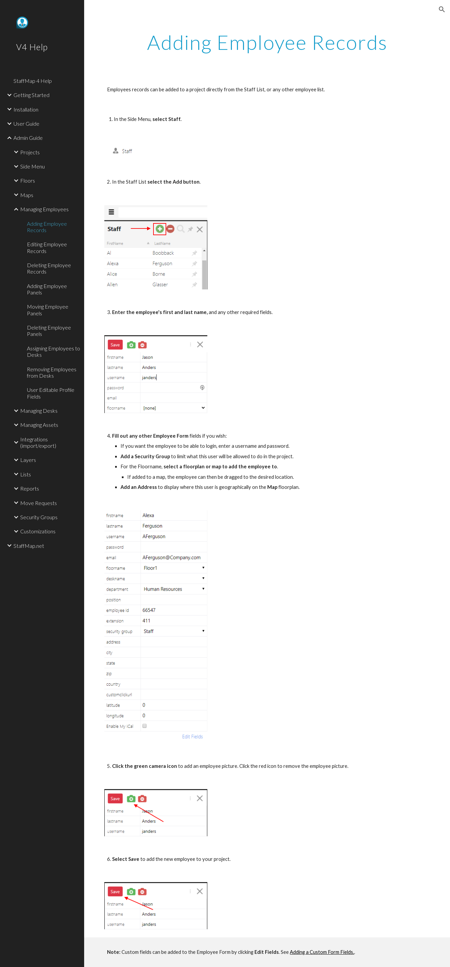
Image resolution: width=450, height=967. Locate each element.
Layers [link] (28, 460)
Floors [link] (27, 180)
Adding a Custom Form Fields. (322, 952)
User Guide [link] (26, 123)
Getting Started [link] (31, 95)
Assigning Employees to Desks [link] (53, 351)
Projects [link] (30, 152)
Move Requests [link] (38, 503)
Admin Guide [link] (28, 137)
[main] (266, 42)
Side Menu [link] (32, 166)
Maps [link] (26, 195)
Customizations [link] (38, 531)
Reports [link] (29, 488)
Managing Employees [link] (44, 209)
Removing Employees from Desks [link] (51, 372)
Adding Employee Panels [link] (47, 289)
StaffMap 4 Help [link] (32, 80)
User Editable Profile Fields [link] (50, 392)
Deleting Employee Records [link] (49, 268)
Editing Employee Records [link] (47, 247)
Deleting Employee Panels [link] (49, 330)
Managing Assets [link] (39, 425)
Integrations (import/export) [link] (38, 442)
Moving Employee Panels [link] (47, 309)
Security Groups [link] (39, 517)
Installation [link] (25, 109)
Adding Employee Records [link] (47, 226)
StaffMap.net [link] (28, 545)
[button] (442, 9)
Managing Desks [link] (39, 410)
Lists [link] (25, 474)
